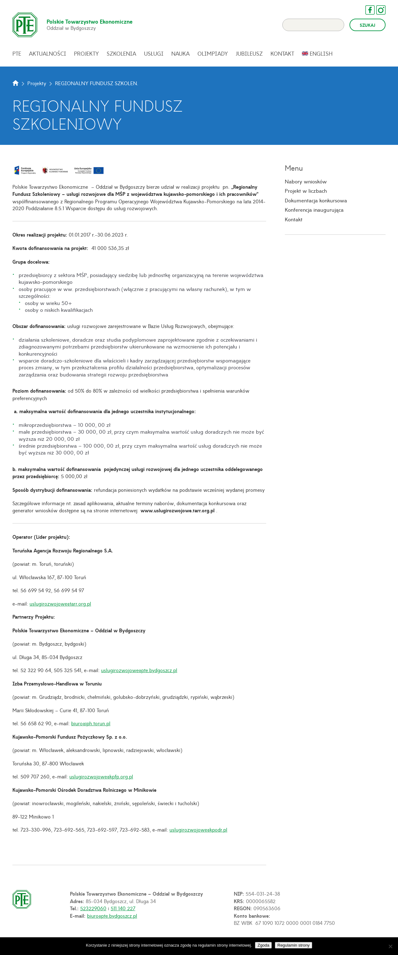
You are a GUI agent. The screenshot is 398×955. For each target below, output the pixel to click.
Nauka (180, 53)
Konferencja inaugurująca (314, 209)
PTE (16, 53)
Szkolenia (121, 53)
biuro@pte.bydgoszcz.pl (112, 915)
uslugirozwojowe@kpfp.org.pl (101, 776)
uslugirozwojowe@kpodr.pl (198, 829)
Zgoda (263, 945)
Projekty (86, 53)
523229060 (93, 908)
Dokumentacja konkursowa (316, 200)
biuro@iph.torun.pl (90, 723)
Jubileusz (249, 53)
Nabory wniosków (306, 181)
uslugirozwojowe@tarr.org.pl (60, 603)
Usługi (154, 53)
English (321, 53)
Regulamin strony (293, 945)
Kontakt (282, 53)
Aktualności (47, 53)
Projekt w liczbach (306, 190)
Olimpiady (212, 53)
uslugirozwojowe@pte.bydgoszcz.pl (139, 670)
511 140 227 (123, 908)
